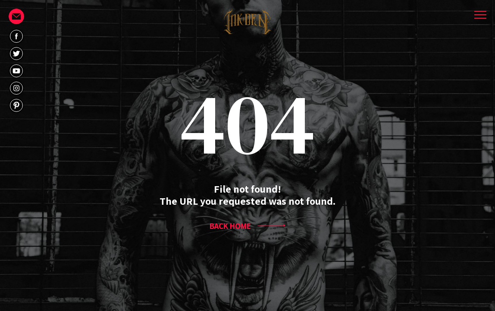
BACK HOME (247, 226)
